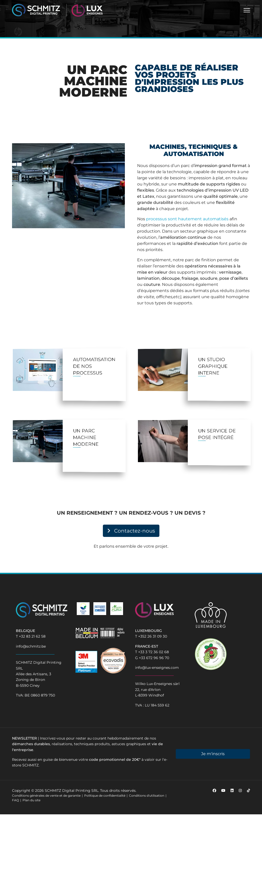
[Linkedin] (232, 790)
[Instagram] (240, 790)
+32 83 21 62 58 (32, 636)
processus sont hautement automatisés (187, 218)
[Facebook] (214, 790)
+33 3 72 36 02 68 (153, 652)
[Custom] (248, 790)
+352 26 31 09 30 (152, 636)
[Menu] (247, 10)
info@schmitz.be (31, 646)
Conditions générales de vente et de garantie (46, 795)
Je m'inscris (213, 753)
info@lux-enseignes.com (157, 667)
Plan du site (31, 800)
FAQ (15, 800)
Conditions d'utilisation (146, 795)
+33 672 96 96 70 (154, 658)
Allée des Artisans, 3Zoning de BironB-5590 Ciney (33, 680)
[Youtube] (223, 790)
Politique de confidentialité (104, 795)
